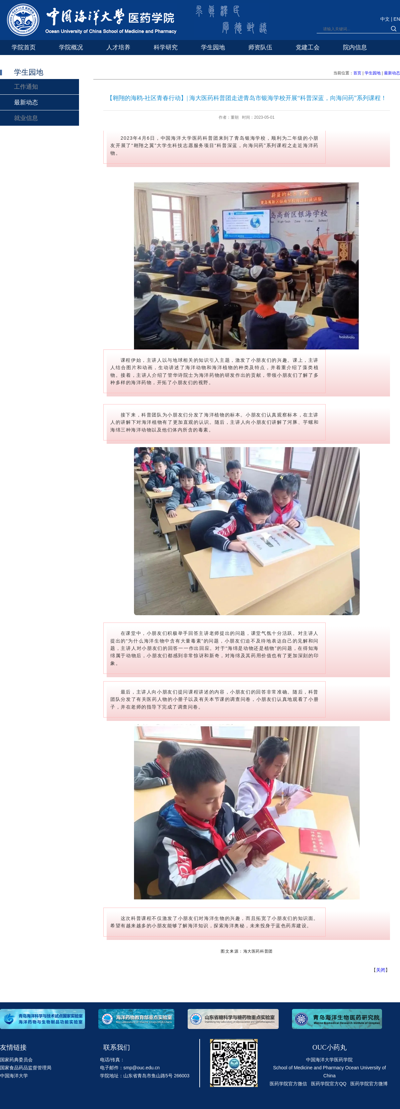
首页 (357, 73)
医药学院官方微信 (288, 1083)
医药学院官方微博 (369, 1083)
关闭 (380, 970)
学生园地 (373, 73)
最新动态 (392, 73)
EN (397, 19)
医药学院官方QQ (328, 1083)
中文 (385, 19)
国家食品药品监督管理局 (25, 1067)
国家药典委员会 (16, 1059)
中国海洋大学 (14, 1075)
